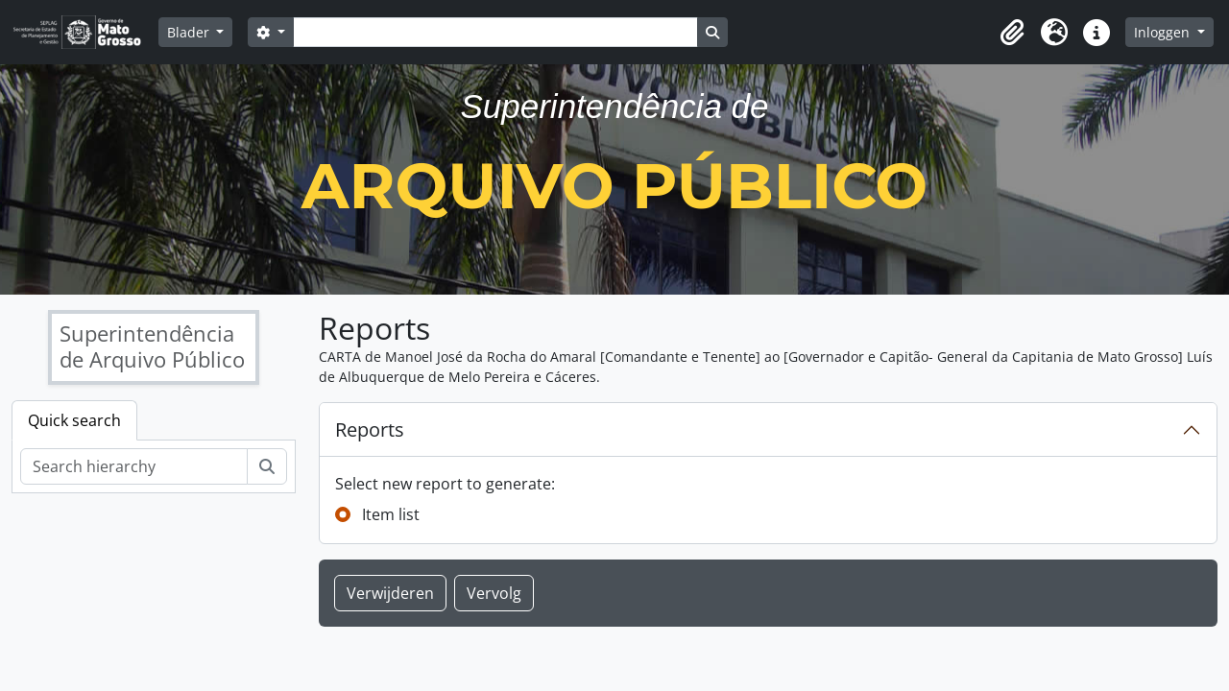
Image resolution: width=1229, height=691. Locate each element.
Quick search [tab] (74, 420)
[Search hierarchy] (134, 466)
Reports (369, 429)
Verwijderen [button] (390, 593)
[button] (1012, 33)
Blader (190, 32)
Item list (391, 514)
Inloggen (1163, 32)
